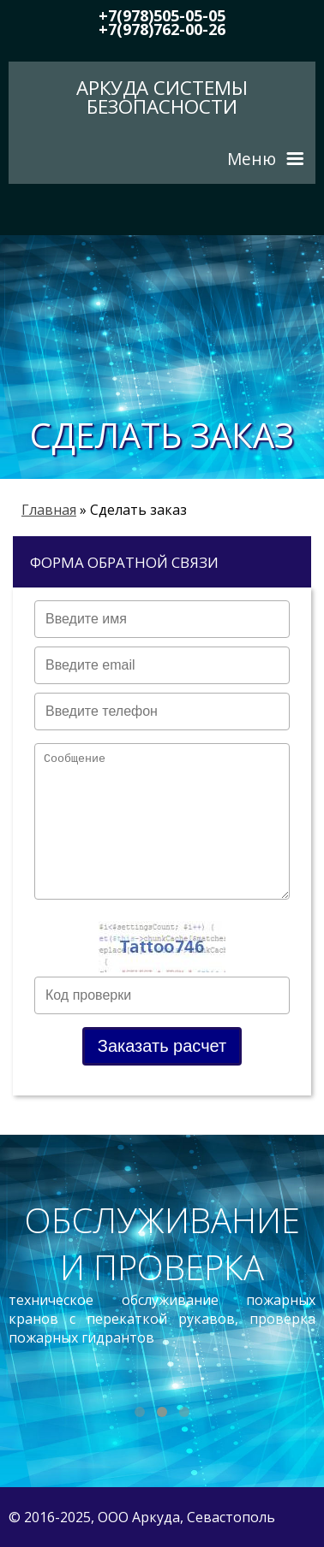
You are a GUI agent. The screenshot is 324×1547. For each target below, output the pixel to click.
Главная (48, 509)
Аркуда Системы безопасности (162, 97)
